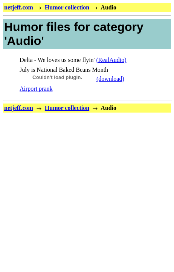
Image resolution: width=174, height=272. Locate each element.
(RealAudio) (111, 60)
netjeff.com (18, 7)
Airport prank (36, 88)
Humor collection (67, 7)
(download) (110, 79)
